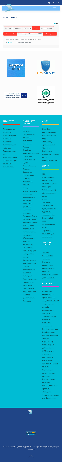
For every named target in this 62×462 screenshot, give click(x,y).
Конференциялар (49, 190)
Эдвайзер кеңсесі (49, 332)
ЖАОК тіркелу (48, 351)
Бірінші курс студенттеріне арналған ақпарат (49, 294)
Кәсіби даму (47, 151)
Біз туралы (27, 131)
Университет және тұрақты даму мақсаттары (30, 282)
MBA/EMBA (7, 142)
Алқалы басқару (29, 166)
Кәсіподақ (27, 301)
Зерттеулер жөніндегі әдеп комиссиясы (48, 233)
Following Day (49, 34)
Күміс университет (49, 160)
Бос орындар (47, 256)
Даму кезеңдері (29, 134)
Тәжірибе (46, 259)
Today (36, 28)
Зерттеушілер (47, 205)
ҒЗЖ (44, 174)
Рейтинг (26, 147)
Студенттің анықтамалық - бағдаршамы (48, 357)
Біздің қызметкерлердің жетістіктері (30, 191)
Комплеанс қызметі (30, 222)
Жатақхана (46, 392)
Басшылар (27, 137)
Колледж (26, 169)
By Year (8, 28)
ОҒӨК (44, 157)
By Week (27, 28)
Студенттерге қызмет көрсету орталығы (48, 373)
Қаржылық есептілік (31, 153)
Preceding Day (10, 34)
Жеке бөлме (48, 348)
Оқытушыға (27, 144)
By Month (17, 28)
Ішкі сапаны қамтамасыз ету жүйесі (29, 159)
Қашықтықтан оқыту (50, 154)
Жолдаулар (27, 172)
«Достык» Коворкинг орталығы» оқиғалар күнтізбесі (23, 39)
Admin (10, 42)
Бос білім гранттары (50, 329)
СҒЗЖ (44, 199)
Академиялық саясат (50, 301)
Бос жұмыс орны (29, 219)
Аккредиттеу (28, 244)
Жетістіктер (27, 141)
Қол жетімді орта (29, 251)
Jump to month (46, 28)
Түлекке (45, 252)
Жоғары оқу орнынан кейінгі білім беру (48, 145)
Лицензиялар (28, 247)
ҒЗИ (44, 221)
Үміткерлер (46, 202)
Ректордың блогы (30, 216)
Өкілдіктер (27, 150)
